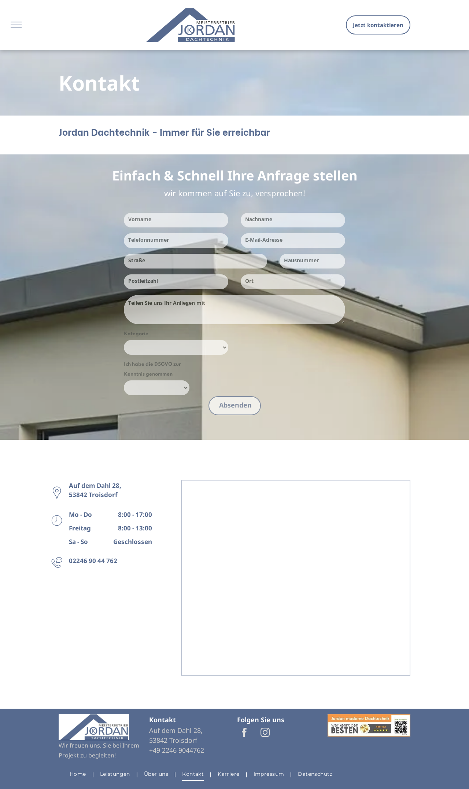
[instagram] (265, 733)
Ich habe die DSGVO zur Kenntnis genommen (152, 369)
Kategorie (136, 334)
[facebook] (244, 733)
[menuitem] (79, 774)
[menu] (16, 24)
